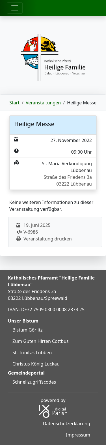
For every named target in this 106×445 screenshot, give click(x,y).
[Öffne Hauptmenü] (15, 8)
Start (14, 103)
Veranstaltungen (43, 103)
